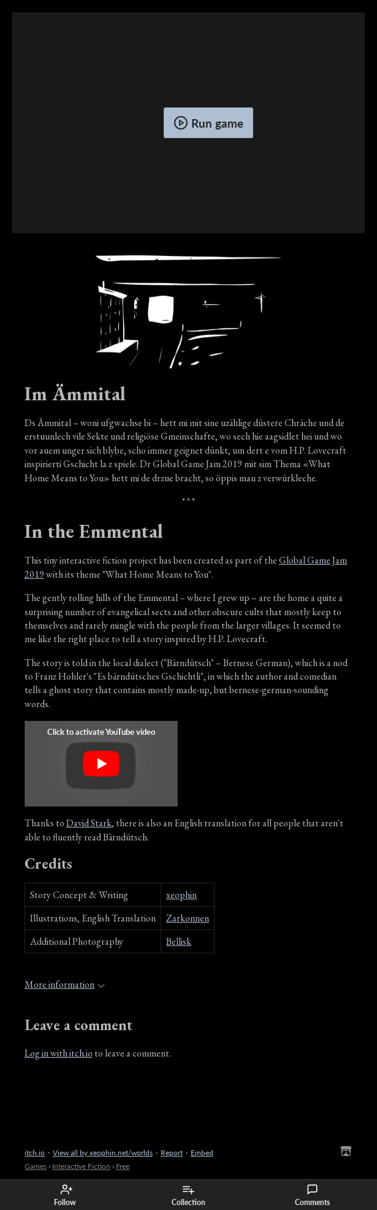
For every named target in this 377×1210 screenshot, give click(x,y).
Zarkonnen (187, 918)
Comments (312, 1195)
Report (172, 1152)
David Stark (89, 822)
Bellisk (178, 941)
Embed (202, 1152)
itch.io (35, 1152)
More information (65, 984)
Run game (208, 122)
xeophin (181, 894)
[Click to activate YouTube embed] (101, 764)
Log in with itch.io (59, 1053)
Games (36, 1166)
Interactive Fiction (81, 1166)
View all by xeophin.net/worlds (103, 1152)
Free (122, 1166)
